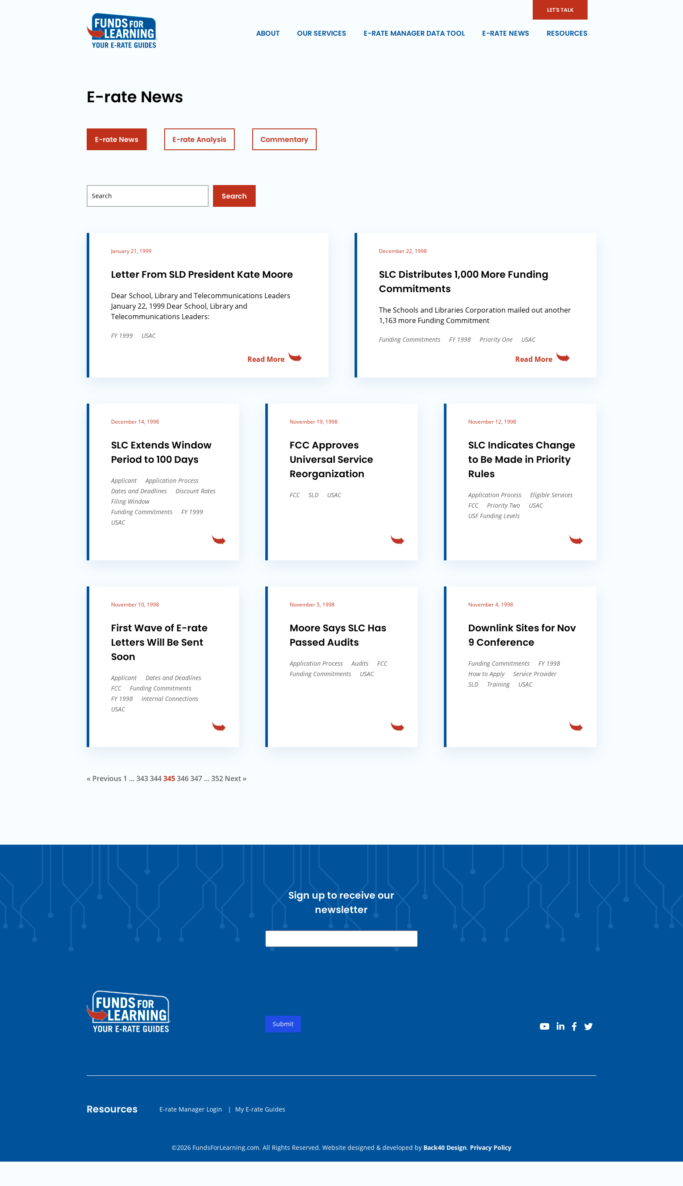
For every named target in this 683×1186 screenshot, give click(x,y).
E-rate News (505, 33)
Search (234, 196)
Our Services (321, 33)
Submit (283, 1027)
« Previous (104, 778)
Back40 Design (445, 1147)
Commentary (284, 140)
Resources (567, 33)
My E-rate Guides (260, 1112)
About (268, 33)
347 (196, 778)
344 (156, 778)
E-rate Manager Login (190, 1112)
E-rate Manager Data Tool (414, 33)
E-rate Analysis (199, 140)
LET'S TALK (560, 9)
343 (142, 778)
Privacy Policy (490, 1147)
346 (183, 778)
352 (217, 778)
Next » (236, 778)
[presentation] (331, 992)
